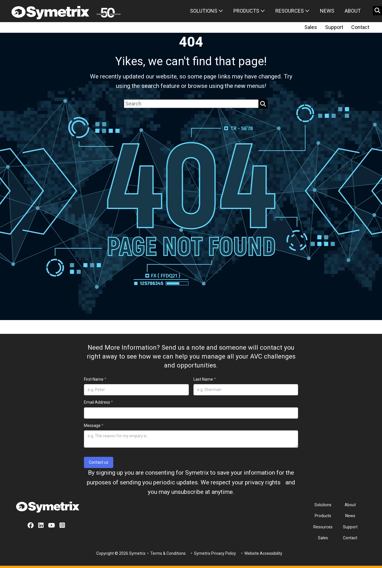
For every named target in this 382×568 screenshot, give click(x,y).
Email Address (98, 402)
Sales (310, 27)
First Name (95, 379)
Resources (292, 11)
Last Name (204, 379)
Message (93, 425)
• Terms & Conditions (166, 553)
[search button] (377, 10)
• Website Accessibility (261, 553)
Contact (360, 27)
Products (249, 11)
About (353, 11)
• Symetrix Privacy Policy (213, 553)
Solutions (206, 11)
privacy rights (263, 482)
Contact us (98, 462)
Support (334, 27)
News (327, 11)
